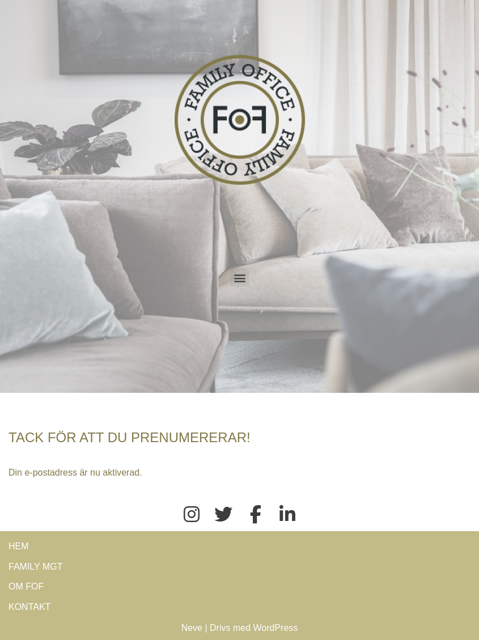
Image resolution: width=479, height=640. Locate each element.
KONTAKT (29, 607)
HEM (19, 546)
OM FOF (26, 586)
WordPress (275, 628)
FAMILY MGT (35, 566)
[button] (239, 277)
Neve (191, 628)
